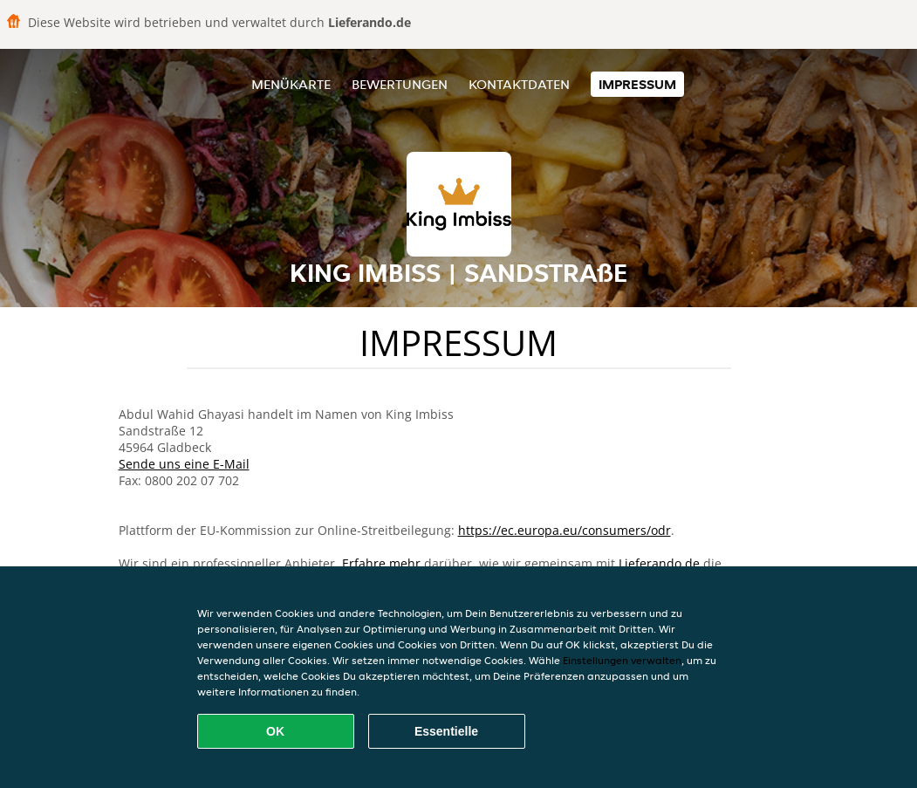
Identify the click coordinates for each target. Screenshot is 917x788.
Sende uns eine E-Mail (184, 464)
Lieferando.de (659, 563)
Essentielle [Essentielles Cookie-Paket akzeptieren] (446, 731)
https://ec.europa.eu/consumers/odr (564, 530)
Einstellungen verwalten (622, 660)
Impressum (637, 84)
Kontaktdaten (519, 84)
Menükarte (291, 84)
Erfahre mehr (381, 563)
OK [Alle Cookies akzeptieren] (275, 731)
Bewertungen (400, 84)
